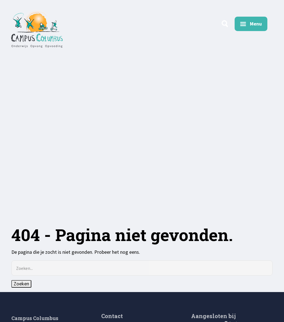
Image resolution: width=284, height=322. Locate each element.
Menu (256, 24)
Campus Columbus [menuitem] (34, 318)
